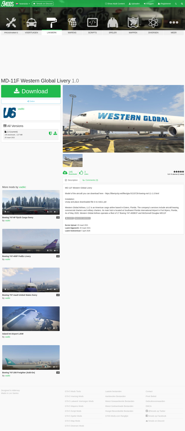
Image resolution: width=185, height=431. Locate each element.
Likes (86, 174)
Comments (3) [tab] (90, 180)
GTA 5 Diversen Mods (74, 426)
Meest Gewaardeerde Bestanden (119, 401)
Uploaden (134, 4)
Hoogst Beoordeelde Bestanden (119, 411)
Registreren (164, 4)
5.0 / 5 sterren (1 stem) (176, 174)
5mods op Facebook (156, 416)
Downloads (73, 174)
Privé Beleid (151, 396)
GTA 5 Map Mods (72, 421)
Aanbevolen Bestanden (115, 396)
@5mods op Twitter (155, 411)
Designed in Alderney (10, 390)
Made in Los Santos (10, 393)
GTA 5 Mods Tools (73, 391)
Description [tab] (71, 180)
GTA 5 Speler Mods (73, 416)
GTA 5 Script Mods (73, 411)
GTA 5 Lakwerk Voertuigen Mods (79, 401)
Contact (149, 391)
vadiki (21, 108)
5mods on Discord (155, 421)
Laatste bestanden (113, 391)
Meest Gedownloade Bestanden (119, 406)
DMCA (149, 406)
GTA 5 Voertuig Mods (74, 396)
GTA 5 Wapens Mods (74, 406)
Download (31, 91)
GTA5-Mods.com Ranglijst (116, 416)
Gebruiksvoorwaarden (155, 401)
